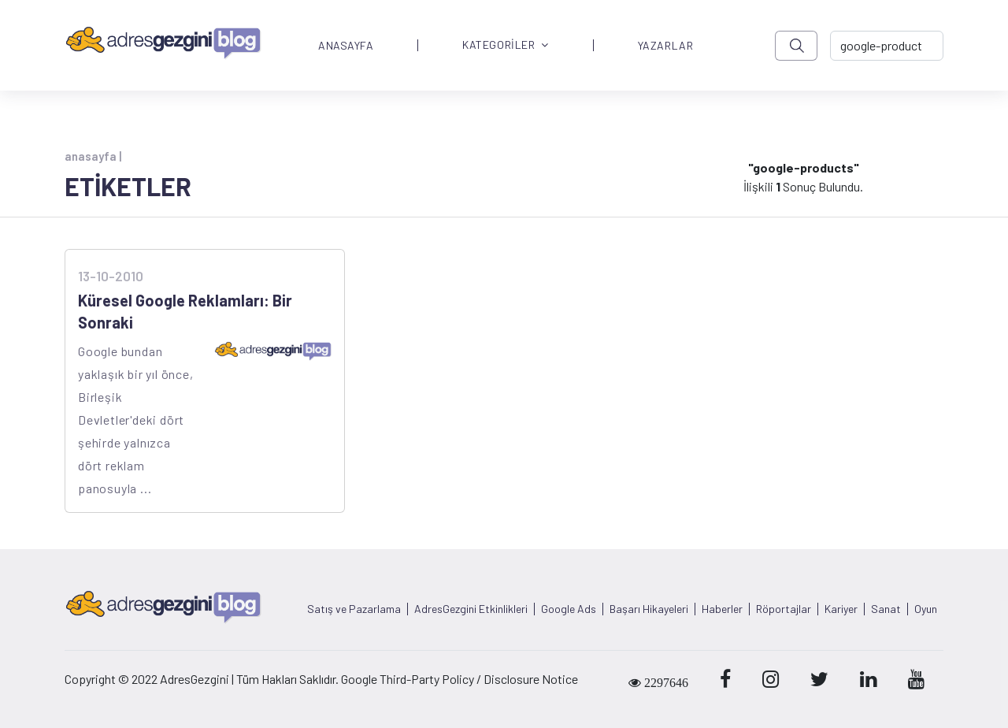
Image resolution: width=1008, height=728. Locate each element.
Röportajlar (783, 609)
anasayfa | (93, 156)
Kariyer (841, 609)
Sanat (886, 609)
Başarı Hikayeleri (649, 609)
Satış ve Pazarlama (354, 609)
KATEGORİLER (505, 45)
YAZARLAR (665, 45)
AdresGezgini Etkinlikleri (471, 609)
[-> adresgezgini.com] (886, 46)
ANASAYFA (345, 45)
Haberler (722, 609)
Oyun (925, 609)
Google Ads (568, 609)
